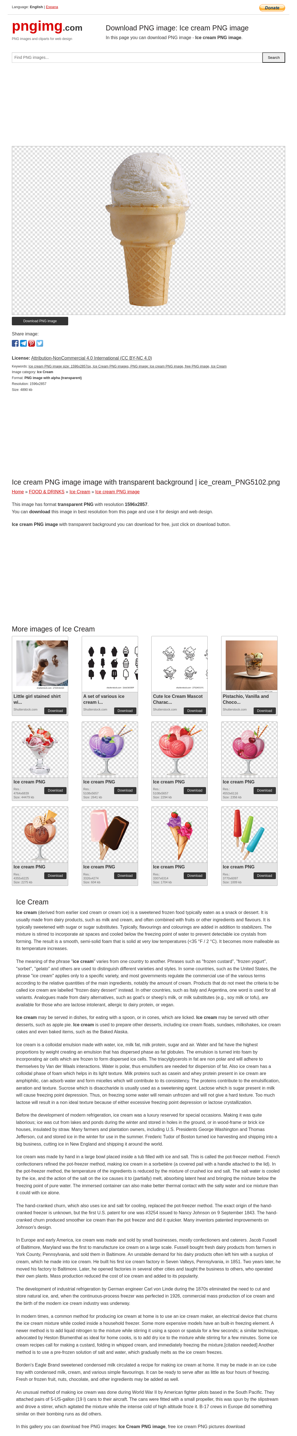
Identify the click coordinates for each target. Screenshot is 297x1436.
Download (55, 711)
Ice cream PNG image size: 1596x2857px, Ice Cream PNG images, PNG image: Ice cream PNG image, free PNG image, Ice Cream (127, 366)
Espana (52, 7)
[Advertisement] (148, 106)
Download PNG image (40, 321)
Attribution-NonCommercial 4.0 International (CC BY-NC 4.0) (91, 358)
